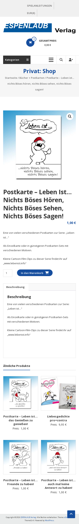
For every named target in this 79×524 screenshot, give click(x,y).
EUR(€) (31, 13)
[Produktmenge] (7, 273)
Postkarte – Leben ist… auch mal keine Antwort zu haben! (58, 484)
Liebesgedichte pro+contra (58, 418)
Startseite (11, 78)
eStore (67, 517)
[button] (69, 116)
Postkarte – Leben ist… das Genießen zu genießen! (20, 420)
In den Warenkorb (32, 273)
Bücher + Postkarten (31, 78)
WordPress (49, 520)
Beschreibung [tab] (15, 287)
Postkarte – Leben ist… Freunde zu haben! (20, 482)
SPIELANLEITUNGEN (39, 5)
